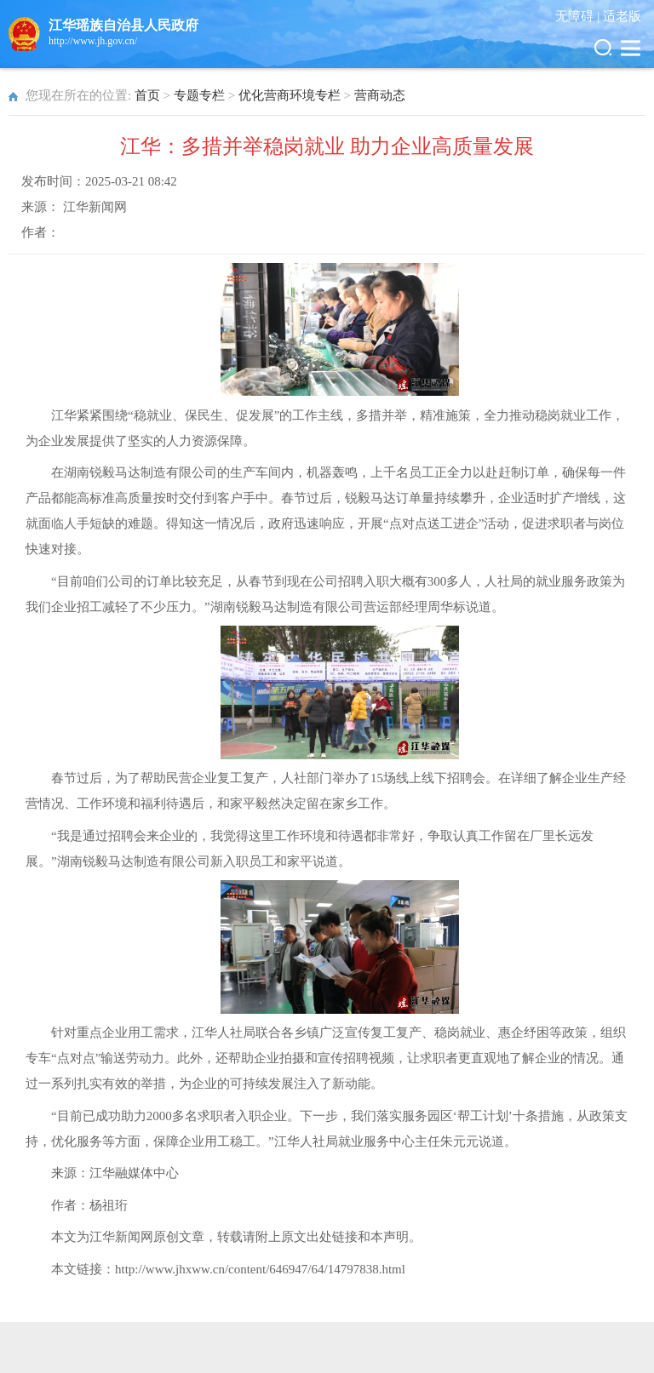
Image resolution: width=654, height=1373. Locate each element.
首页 (147, 95)
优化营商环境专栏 (289, 95)
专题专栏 (199, 95)
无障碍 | (579, 16)
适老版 (622, 16)
